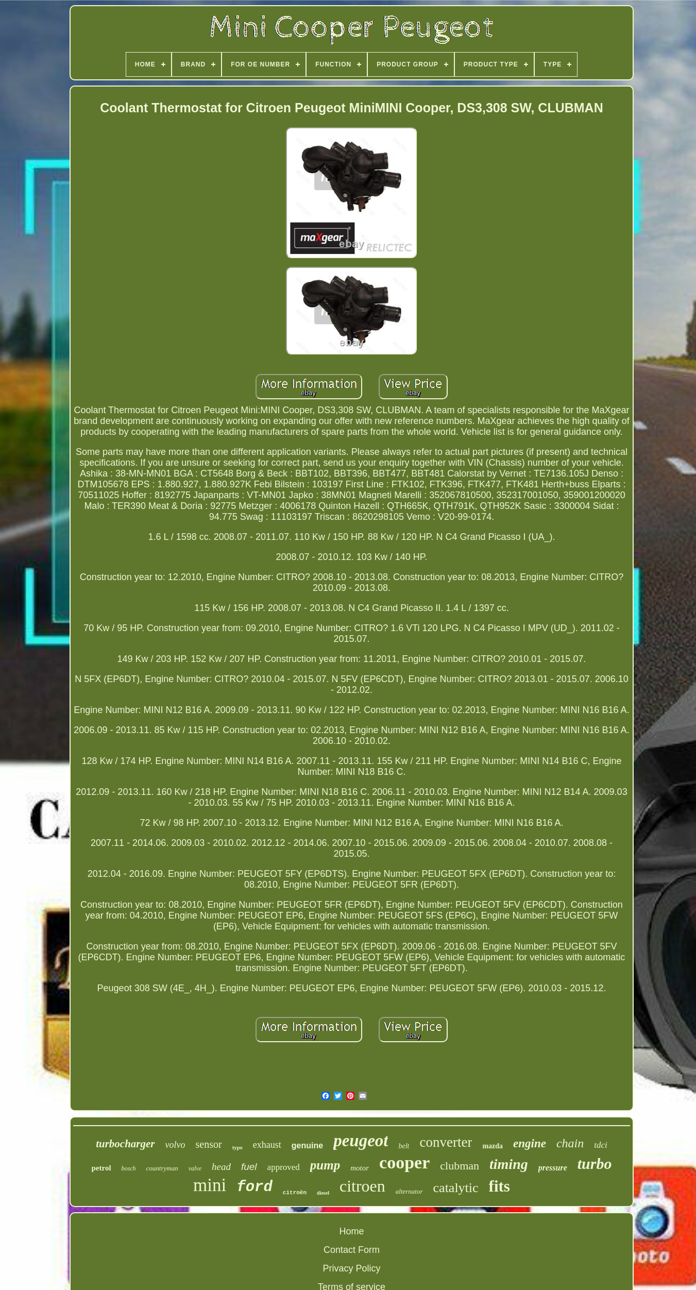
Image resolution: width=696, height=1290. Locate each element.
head (221, 1166)
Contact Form (352, 1250)
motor (359, 1168)
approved (283, 1167)
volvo (175, 1145)
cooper (404, 1162)
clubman (459, 1165)
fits (499, 1186)
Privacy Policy (351, 1268)
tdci (600, 1145)
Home (351, 1231)
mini (209, 1185)
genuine (307, 1145)
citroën (295, 1193)
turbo (595, 1163)
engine (529, 1143)
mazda (492, 1146)
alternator (409, 1191)
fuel (249, 1166)
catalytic (456, 1187)
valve (195, 1168)
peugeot (360, 1140)
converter (445, 1142)
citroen (362, 1186)
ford (254, 1187)
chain (570, 1143)
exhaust (267, 1145)
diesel (323, 1193)
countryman (162, 1168)
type (237, 1147)
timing (508, 1164)
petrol (101, 1168)
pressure (552, 1167)
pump (325, 1165)
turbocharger (125, 1144)
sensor (209, 1144)
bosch (129, 1168)
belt (403, 1146)
